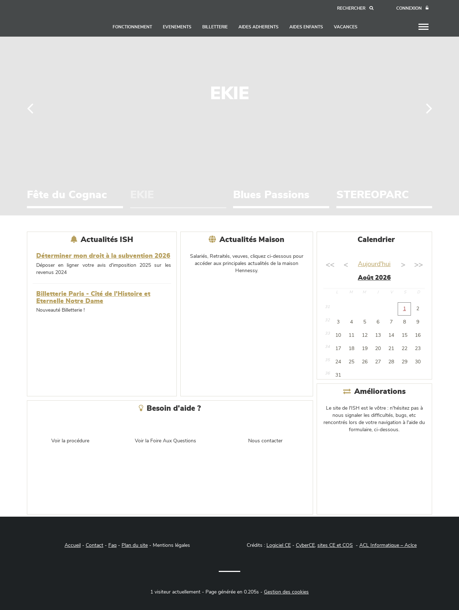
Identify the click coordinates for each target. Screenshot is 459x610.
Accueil (73, 545)
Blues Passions (271, 195)
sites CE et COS (335, 545)
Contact (94, 545)
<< (330, 265)
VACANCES (346, 27)
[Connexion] (412, 8)
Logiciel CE (278, 545)
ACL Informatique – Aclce (388, 545)
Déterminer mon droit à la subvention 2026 (103, 256)
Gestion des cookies (286, 592)
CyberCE (305, 545)
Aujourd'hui (374, 264)
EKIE (142, 195)
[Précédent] (30, 108)
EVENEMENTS (177, 27)
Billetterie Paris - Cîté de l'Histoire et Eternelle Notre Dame (93, 297)
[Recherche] (355, 8)
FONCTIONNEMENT (132, 27)
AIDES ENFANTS (306, 27)
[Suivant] (429, 108)
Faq (112, 545)
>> (418, 265)
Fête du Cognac (67, 195)
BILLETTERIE (215, 27)
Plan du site (135, 545)
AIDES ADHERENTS (258, 27)
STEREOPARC (372, 195)
